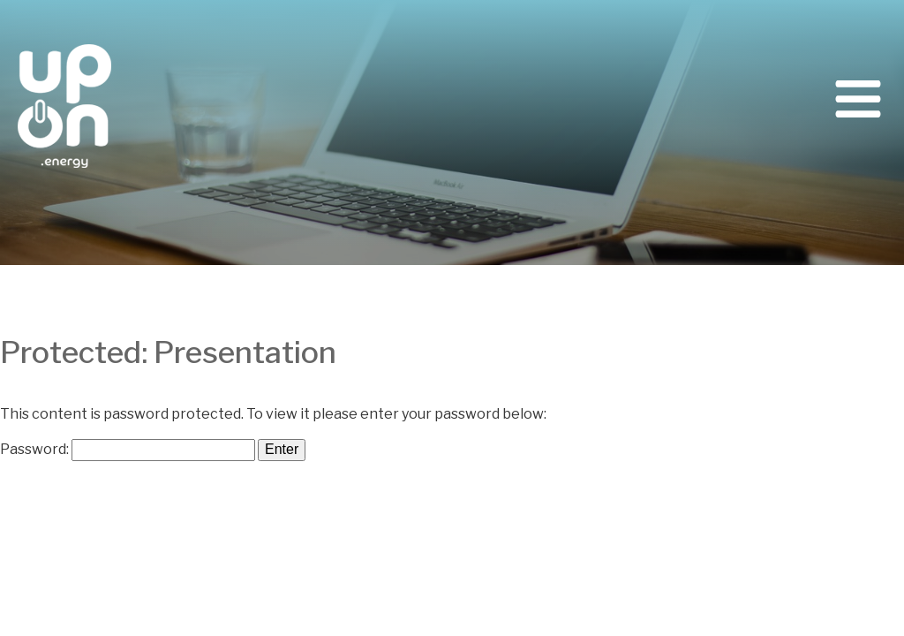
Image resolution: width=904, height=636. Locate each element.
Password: (127, 449)
